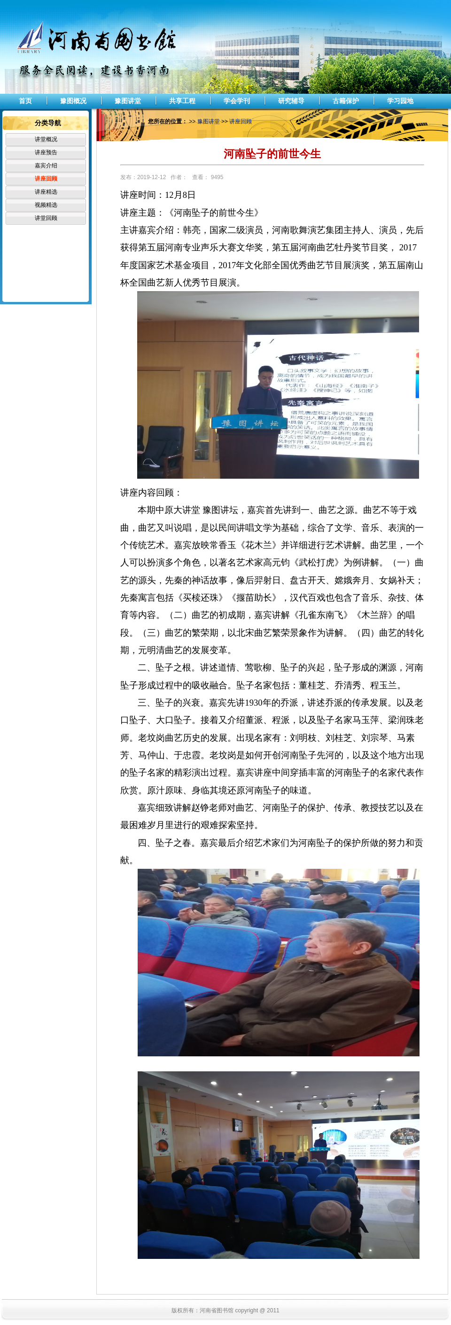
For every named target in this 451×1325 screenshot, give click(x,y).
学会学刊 (237, 101)
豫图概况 (73, 101)
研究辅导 (291, 101)
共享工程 (182, 101)
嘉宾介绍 (46, 165)
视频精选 (46, 205)
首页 (25, 101)
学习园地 (400, 101)
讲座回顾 (46, 178)
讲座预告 (46, 152)
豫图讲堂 (128, 101)
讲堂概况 (46, 139)
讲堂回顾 (46, 218)
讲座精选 (46, 191)
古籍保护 (346, 101)
